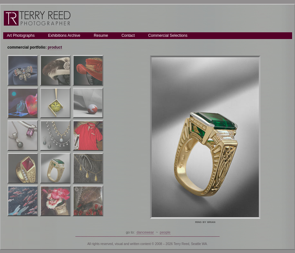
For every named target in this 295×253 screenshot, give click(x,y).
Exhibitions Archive (64, 35)
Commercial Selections (167, 35)
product (55, 47)
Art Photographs (21, 35)
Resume (101, 35)
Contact (128, 35)
